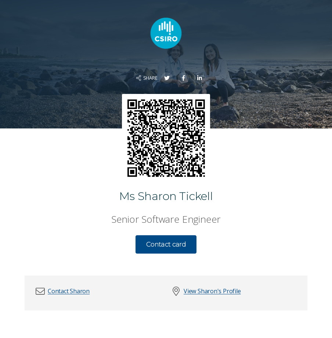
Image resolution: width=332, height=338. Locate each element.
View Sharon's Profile (212, 291)
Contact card (166, 244)
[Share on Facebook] (183, 78)
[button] (69, 291)
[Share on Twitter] (167, 78)
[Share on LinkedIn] (199, 78)
